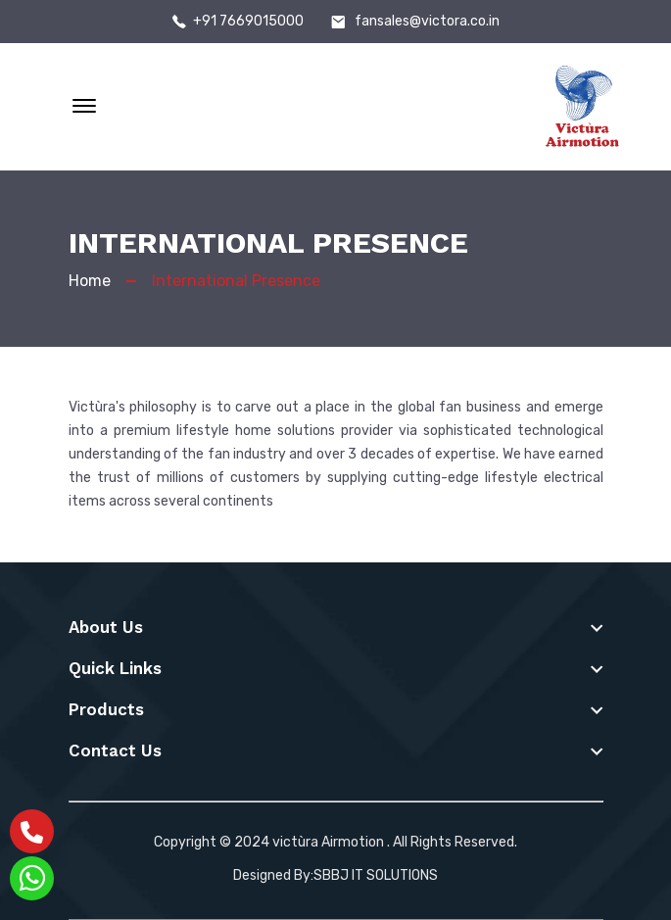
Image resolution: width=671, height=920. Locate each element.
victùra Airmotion (328, 842)
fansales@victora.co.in (427, 21)
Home (90, 280)
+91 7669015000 (248, 21)
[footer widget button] (336, 627)
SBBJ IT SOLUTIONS (375, 875)
